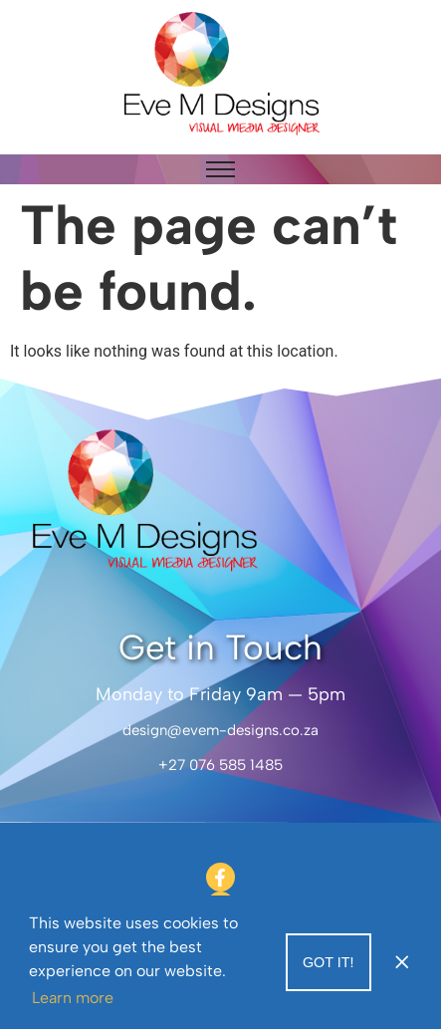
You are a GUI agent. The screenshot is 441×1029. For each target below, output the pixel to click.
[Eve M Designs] (221, 73)
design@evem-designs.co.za (220, 730)
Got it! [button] (328, 962)
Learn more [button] (72, 997)
